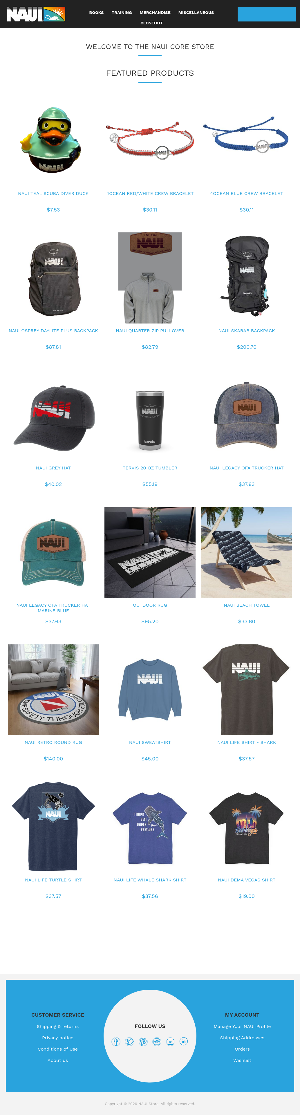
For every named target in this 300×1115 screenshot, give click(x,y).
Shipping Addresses (242, 1037)
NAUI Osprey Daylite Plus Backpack (53, 330)
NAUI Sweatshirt (150, 742)
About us (58, 1060)
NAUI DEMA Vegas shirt (247, 880)
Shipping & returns (58, 1026)
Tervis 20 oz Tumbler (150, 468)
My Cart (288, 14)
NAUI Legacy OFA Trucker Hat (247, 468)
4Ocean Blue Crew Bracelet (246, 193)
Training (122, 12)
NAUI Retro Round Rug (53, 742)
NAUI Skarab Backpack (246, 330)
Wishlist (274, 14)
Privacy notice (57, 1037)
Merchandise (155, 12)
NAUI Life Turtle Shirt (53, 880)
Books (96, 12)
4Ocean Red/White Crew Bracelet (150, 193)
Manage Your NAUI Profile (242, 1026)
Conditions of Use (58, 1049)
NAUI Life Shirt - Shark (246, 742)
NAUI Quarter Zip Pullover (150, 330)
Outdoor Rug (150, 605)
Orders (242, 1049)
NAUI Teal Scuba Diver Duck (53, 193)
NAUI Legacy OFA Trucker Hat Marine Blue (53, 607)
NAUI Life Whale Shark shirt (149, 880)
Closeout (151, 23)
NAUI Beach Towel (247, 605)
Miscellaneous (196, 12)
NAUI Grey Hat (53, 468)
